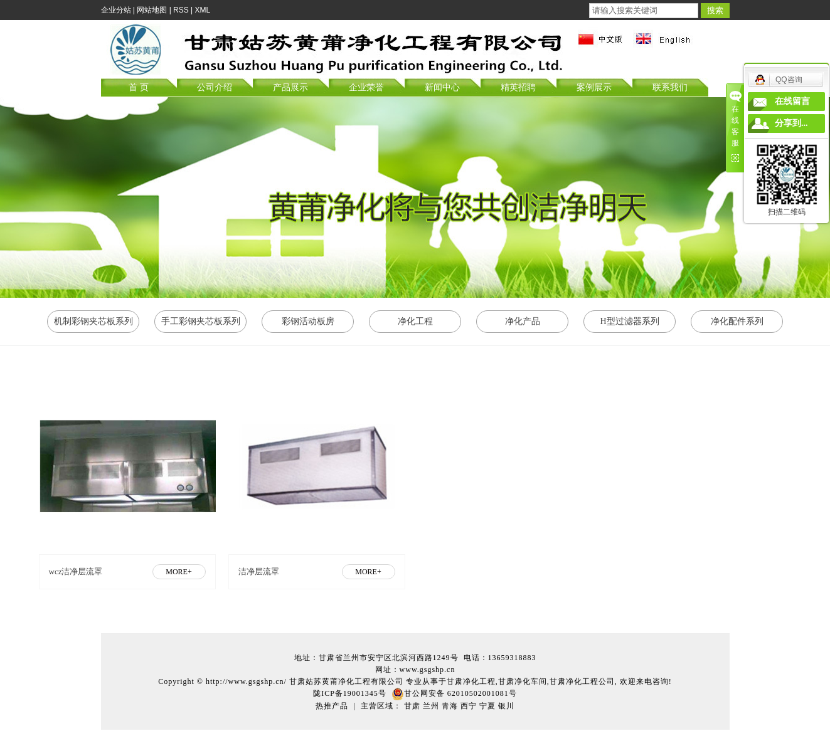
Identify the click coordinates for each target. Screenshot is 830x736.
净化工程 (415, 321)
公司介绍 (214, 87)
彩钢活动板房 (308, 321)
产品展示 (290, 87)
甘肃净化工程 (471, 681)
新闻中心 (442, 87)
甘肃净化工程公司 (582, 681)
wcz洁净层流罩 (76, 571)
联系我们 (670, 87)
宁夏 (487, 706)
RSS (181, 10)
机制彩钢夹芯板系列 (93, 321)
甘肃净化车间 (522, 681)
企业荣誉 (366, 87)
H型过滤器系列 (629, 321)
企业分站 (116, 10)
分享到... (791, 123)
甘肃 (412, 706)
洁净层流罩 (258, 571)
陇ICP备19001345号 (349, 693)
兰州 (431, 706)
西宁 (468, 706)
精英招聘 (518, 87)
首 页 (139, 87)
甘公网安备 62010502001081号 (454, 693)
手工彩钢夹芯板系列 (200, 321)
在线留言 (792, 101)
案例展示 (594, 87)
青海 (450, 706)
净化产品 (522, 321)
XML (203, 10)
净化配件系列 (737, 321)
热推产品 (332, 706)
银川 (506, 706)
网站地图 (152, 10)
